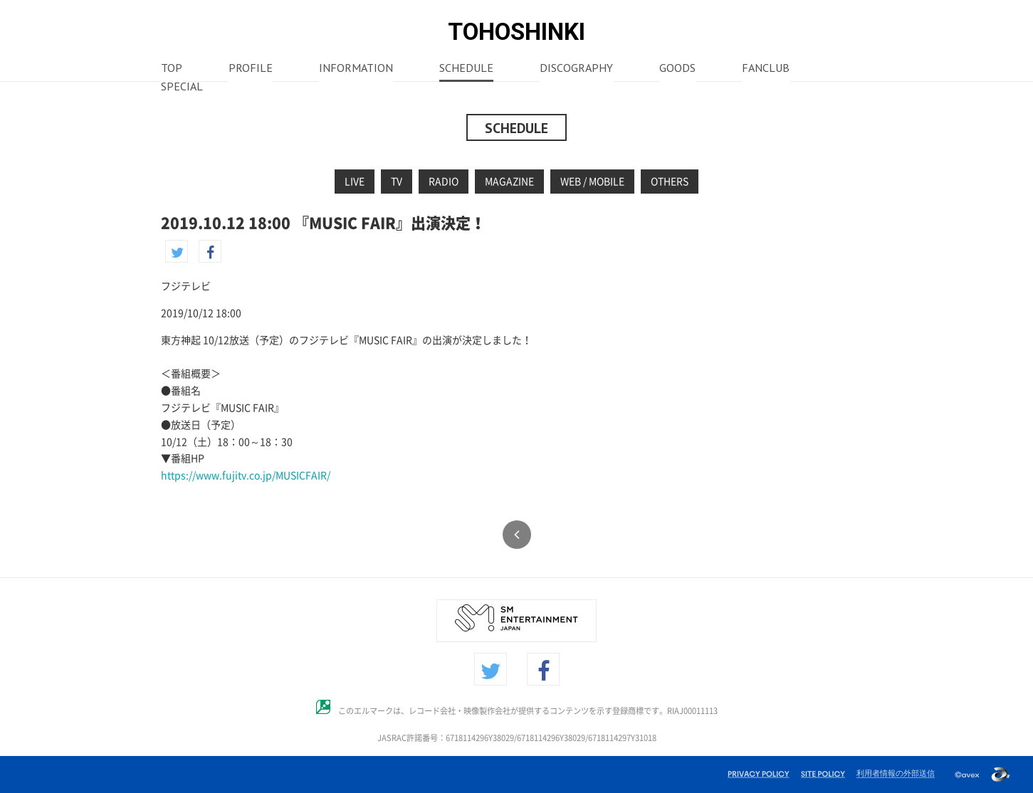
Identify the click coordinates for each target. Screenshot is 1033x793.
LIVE (355, 182)
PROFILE (251, 69)
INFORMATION (356, 69)
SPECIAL (182, 87)
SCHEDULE (466, 69)
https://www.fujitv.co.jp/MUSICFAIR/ (245, 475)
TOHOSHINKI (516, 32)
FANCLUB (766, 69)
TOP (171, 69)
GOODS (677, 69)
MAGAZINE (509, 182)
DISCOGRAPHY (576, 69)
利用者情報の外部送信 (895, 773)
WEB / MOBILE (592, 182)
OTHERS (669, 182)
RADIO (443, 182)
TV (396, 182)
